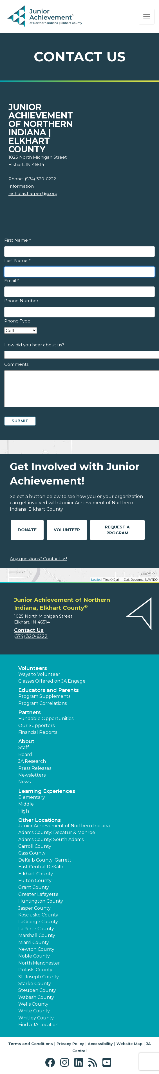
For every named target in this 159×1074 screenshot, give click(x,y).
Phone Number (21, 300)
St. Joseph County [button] (38, 976)
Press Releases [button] (34, 768)
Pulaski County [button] (35, 969)
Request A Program (117, 529)
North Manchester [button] (39, 963)
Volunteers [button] (32, 668)
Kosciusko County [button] (38, 915)
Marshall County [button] (36, 935)
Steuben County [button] (37, 990)
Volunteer (67, 529)
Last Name (17, 260)
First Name (17, 240)
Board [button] (25, 754)
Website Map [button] (129, 1043)
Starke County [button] (34, 983)
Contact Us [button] (29, 630)
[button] (51, 1063)
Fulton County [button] (34, 880)
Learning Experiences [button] (46, 791)
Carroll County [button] (34, 846)
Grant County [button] (33, 887)
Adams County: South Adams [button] (51, 839)
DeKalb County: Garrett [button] (44, 860)
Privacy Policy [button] (70, 1043)
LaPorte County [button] (36, 928)
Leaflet (95, 579)
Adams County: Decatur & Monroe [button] (56, 832)
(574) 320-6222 (40, 178)
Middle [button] (26, 804)
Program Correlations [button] (42, 703)
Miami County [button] (33, 942)
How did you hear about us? (34, 344)
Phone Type (17, 321)
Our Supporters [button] (36, 725)
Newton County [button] (36, 949)
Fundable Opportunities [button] (45, 718)
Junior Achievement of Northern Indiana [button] (64, 825)
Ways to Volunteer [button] (39, 674)
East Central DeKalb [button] (40, 866)
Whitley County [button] (36, 1018)
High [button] (23, 811)
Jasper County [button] (34, 908)
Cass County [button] (32, 853)
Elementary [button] (31, 797)
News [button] (24, 781)
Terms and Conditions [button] (30, 1043)
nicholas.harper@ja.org (32, 193)
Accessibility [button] (100, 1043)
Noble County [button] (34, 956)
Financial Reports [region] (37, 732)
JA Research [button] (32, 761)
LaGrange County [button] (38, 921)
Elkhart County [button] (35, 873)
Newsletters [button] (32, 775)
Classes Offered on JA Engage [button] (52, 681)
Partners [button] (29, 712)
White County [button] (34, 1011)
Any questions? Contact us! (38, 558)
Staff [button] (23, 747)
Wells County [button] (33, 1004)
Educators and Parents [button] (48, 690)
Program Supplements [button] (44, 696)
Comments (16, 364)
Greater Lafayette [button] (38, 894)
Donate (27, 529)
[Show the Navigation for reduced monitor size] (146, 16)
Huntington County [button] (40, 901)
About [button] (26, 741)
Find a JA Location (38, 1024)
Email (11, 280)
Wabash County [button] (36, 997)
